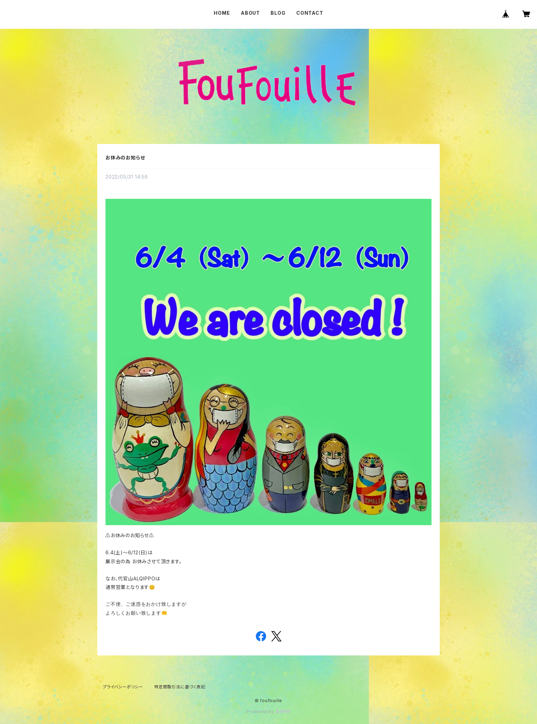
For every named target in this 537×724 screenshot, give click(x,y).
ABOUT (250, 13)
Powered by (268, 711)
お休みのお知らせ (125, 157)
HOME (222, 13)
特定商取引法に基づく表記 (179, 686)
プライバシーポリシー (123, 686)
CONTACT (309, 13)
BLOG (278, 13)
